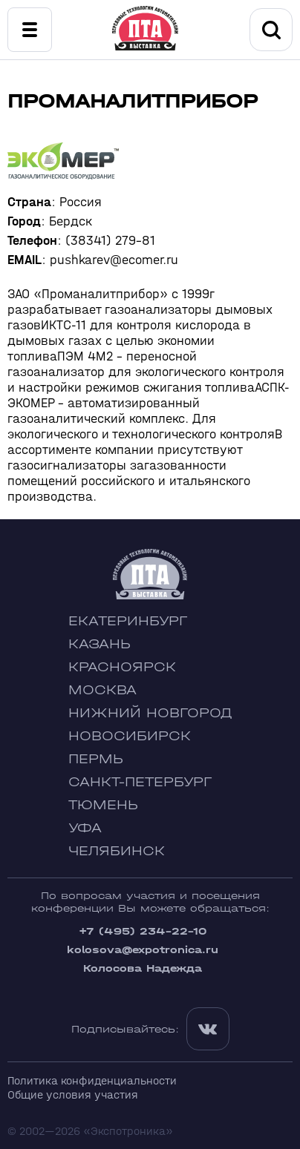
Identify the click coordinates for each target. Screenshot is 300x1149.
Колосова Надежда (142, 968)
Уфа (85, 828)
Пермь (95, 759)
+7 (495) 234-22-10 (142, 931)
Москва (102, 690)
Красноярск (122, 667)
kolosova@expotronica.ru (142, 950)
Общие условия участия (72, 1094)
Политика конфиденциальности (92, 1080)
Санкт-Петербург (140, 782)
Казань (99, 644)
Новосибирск (129, 736)
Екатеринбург (127, 621)
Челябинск (116, 851)
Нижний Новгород (150, 713)
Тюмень (103, 805)
